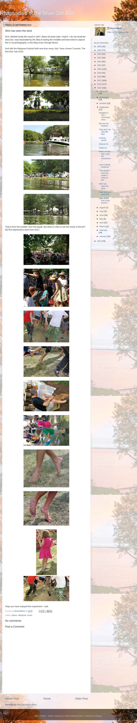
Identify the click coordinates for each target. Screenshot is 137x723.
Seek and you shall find (105, 193)
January (103, 236)
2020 (99, 69)
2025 (99, 50)
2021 (99, 65)
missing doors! (103, 139)
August (102, 207)
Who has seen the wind (104, 186)
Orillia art (103, 148)
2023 (99, 58)
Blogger (98, 716)
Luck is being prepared (104, 166)
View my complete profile (117, 32)
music (29, 615)
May (101, 219)
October (103, 103)
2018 (99, 76)
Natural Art (103, 144)
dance (14, 615)
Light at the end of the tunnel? (104, 200)
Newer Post (12, 698)
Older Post (81, 698)
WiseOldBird (115, 28)
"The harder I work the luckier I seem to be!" (104, 175)
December (103, 91)
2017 (99, 80)
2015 (99, 88)
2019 (99, 73)
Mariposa (22, 615)
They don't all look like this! (104, 131)
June (101, 215)
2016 (99, 84)
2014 (99, 241)
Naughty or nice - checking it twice (104, 116)
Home (47, 698)
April (101, 223)
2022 (99, 61)
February (103, 230)
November (103, 97)
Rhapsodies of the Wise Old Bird (37, 13)
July (101, 211)
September (104, 107)
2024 (99, 54)
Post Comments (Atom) (27, 705)
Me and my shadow (104, 124)
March (102, 226)
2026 (99, 46)
